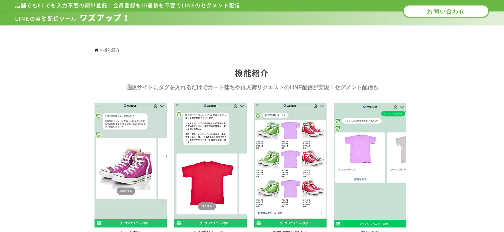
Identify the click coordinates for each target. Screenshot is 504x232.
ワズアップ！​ (72, 17)
